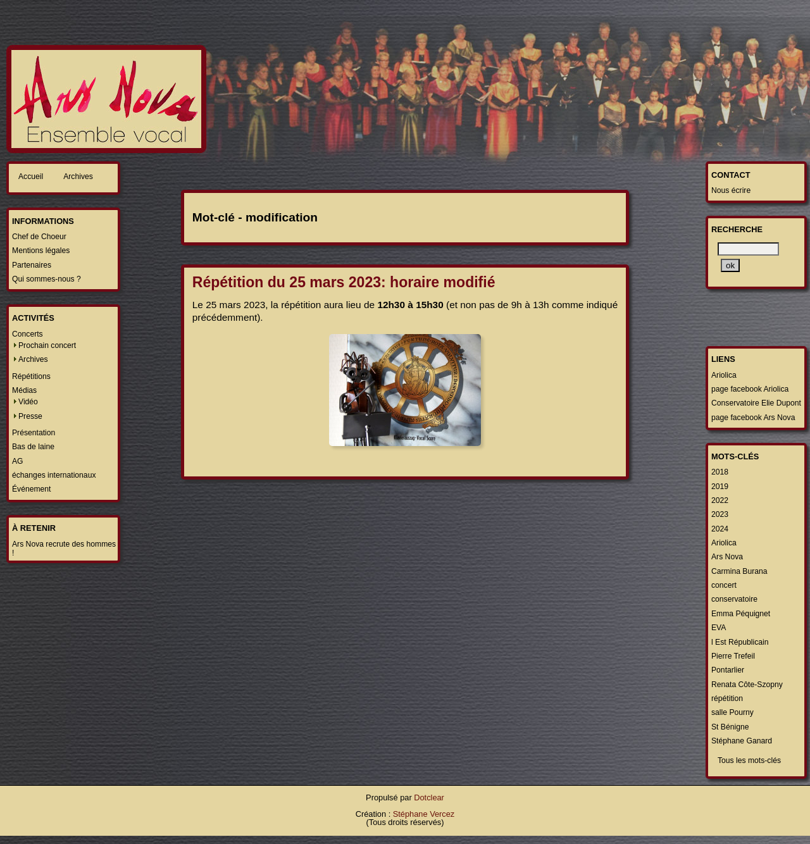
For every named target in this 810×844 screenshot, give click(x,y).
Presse (30, 416)
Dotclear (429, 797)
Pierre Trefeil (733, 656)
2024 (719, 528)
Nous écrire (731, 190)
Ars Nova (727, 556)
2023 (719, 514)
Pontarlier (727, 670)
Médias (24, 390)
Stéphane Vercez (423, 814)
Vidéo (28, 401)
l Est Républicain (740, 642)
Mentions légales (41, 250)
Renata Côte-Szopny (747, 684)
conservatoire (734, 599)
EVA (718, 627)
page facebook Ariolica (749, 389)
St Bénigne (730, 727)
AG (17, 461)
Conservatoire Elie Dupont (756, 403)
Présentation (33, 432)
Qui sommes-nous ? (46, 279)
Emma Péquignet (740, 613)
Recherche (737, 229)
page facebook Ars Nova (753, 417)
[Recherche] (748, 249)
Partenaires (31, 265)
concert (724, 585)
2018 (719, 472)
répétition (727, 698)
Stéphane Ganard (741, 740)
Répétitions (31, 376)
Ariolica (724, 375)
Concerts (27, 334)
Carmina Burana (739, 571)
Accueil (30, 176)
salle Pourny (732, 712)
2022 (719, 500)
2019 (719, 486)
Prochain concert (47, 345)
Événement (31, 489)
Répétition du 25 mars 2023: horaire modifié (343, 282)
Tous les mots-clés (749, 760)
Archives (78, 176)
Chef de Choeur (39, 236)
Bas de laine (33, 446)
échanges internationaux (54, 475)
